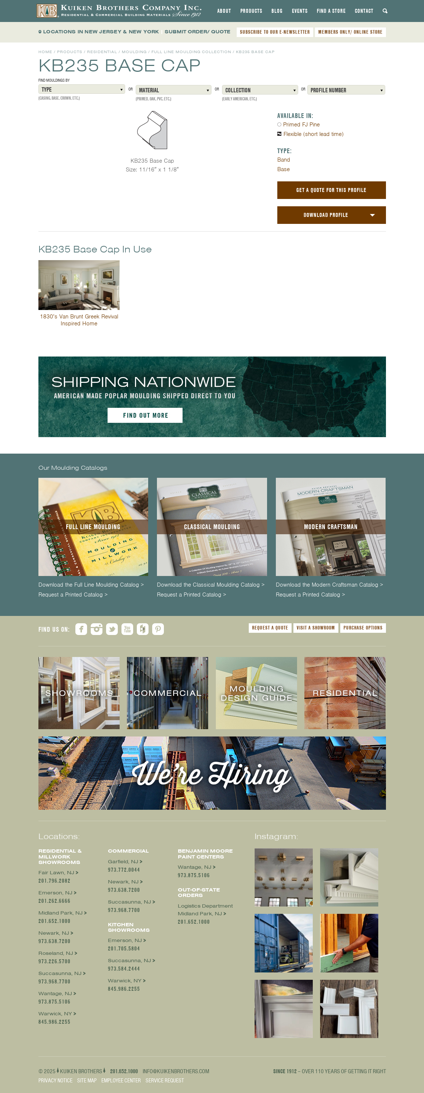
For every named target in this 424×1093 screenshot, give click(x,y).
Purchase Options (363, 627)
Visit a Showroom (316, 627)
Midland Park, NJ (60, 913)
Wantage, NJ (55, 993)
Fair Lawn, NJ (56, 872)
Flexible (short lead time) (314, 134)
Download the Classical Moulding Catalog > (210, 584)
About (224, 11)
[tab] (224, 11)
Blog (277, 11)
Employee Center (121, 1080)
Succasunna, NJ (60, 973)
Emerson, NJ (55, 893)
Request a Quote (270, 627)
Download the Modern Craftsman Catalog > (329, 584)
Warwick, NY (55, 1014)
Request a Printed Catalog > (73, 594)
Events (300, 11)
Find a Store (331, 11)
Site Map (87, 1080)
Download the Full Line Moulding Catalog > (91, 584)
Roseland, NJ (55, 953)
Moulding (134, 51)
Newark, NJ (53, 933)
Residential (102, 51)
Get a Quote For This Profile (331, 190)
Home (45, 51)
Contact (364, 11)
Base (283, 169)
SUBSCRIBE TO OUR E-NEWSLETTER (275, 32)
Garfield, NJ (123, 861)
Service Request (165, 1080)
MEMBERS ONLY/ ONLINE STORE (350, 32)
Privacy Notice (55, 1080)
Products (251, 11)
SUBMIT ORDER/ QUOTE (197, 31)
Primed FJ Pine (301, 124)
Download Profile (326, 215)
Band (283, 159)
